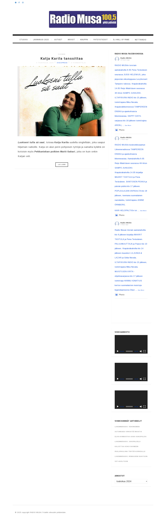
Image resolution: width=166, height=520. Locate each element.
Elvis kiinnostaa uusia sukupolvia (131, 436)
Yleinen (61, 54)
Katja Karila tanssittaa (61, 58)
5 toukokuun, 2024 (44, 63)
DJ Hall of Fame (121, 40)
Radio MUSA (126, 58)
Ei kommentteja (78, 63)
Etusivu (24, 40)
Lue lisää (61, 164)
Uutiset (58, 40)
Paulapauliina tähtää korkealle (130, 451)
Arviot (71, 40)
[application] (131, 344)
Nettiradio (140, 40)
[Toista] (118, 351)
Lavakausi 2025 (41, 40)
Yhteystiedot (100, 40)
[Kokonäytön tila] (144, 351)
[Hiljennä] (141, 351)
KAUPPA (84, 40)
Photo (120, 130)
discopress (62, 63)
